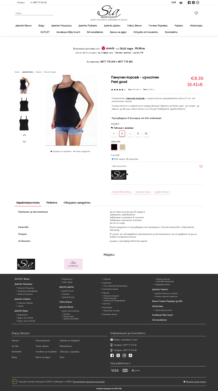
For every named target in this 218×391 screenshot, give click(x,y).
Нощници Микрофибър (28, 291)
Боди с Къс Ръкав (25, 318)
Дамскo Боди (21, 310)
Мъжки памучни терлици (166, 296)
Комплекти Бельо (110, 289)
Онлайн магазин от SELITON (109, 388)
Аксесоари (196, 25)
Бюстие (106, 303)
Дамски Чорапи (160, 289)
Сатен (21, 306)
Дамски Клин (67, 291)
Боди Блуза (67, 279)
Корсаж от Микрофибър (114, 300)
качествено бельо (121, 191)
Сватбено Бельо (109, 314)
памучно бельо (143, 191)
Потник (65, 294)
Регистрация (43, 340)
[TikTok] (131, 355)
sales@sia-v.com (129, 339)
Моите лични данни (196, 381)
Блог (62, 357)
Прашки (107, 279)
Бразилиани (69, 316)
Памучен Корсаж (50, 72)
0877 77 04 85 (130, 350)
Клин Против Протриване (115, 286)
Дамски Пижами (88, 25)
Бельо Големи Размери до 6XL (167, 301)
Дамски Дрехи (112, 25)
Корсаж (38, 72)
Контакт (17, 351)
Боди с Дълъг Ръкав (26, 321)
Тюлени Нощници (25, 294)
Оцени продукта (82, 151)
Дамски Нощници (61, 25)
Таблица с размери (124, 127)
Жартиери (107, 307)
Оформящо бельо (162, 284)
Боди (41, 25)
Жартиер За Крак (112, 310)
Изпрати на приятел (62, 151)
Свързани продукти (77, 202)
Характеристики (28, 202)
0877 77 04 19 (39, 2)
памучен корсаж (135, 98)
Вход (14, 357)
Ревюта (51, 202)
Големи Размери (158, 25)
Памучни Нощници (26, 288)
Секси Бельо (134, 25)
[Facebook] (112, 355)
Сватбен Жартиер (165, 281)
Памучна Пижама (25, 303)
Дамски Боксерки (71, 318)
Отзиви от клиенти (145, 31)
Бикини (67, 314)
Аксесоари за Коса (163, 310)
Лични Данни (42, 346)
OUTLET (45, 31)
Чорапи (178, 25)
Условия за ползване (46, 351)
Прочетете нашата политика (89, 381)
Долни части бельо (70, 311)
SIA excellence (159, 319)
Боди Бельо (23, 314)
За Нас (15, 346)
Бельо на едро (118, 31)
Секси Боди (67, 282)
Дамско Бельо (23, 25)
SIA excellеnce (95, 31)
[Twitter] (119, 355)
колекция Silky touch (68, 31)
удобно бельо (162, 191)
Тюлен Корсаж (110, 298)
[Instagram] (125, 355)
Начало (17, 72)
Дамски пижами (23, 298)
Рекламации (66, 346)
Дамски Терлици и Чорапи (166, 293)
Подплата (106, 283)
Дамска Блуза (68, 297)
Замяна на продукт (70, 340)
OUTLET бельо (22, 278)
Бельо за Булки (163, 279)
